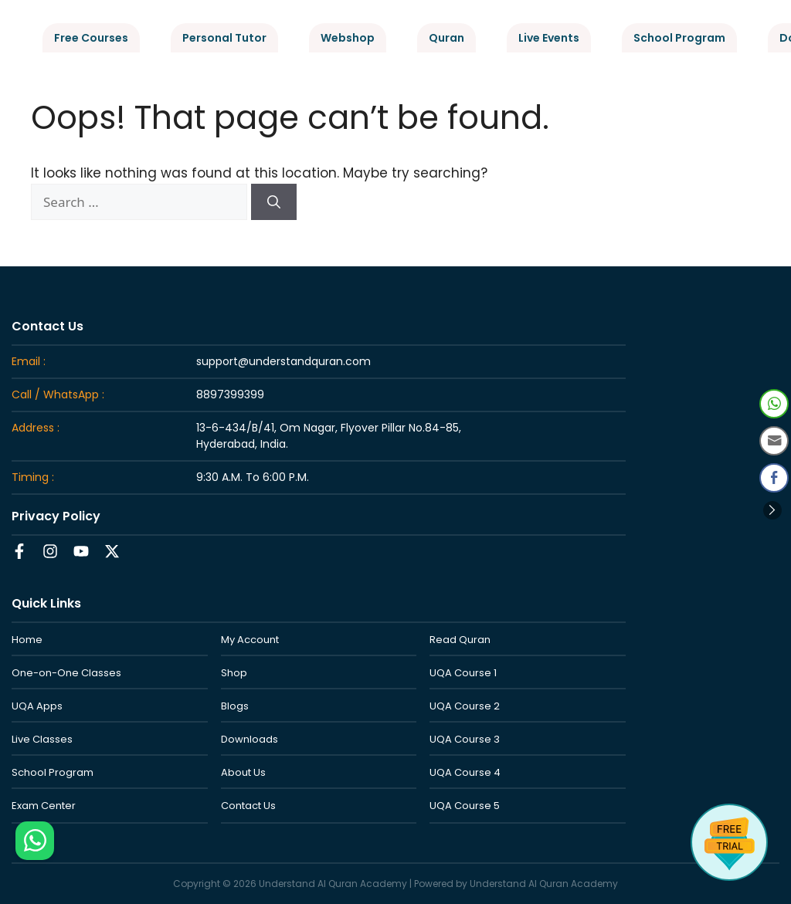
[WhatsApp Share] (774, 403)
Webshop (348, 38)
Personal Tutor (224, 38)
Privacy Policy (56, 516)
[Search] (274, 202)
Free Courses (91, 38)
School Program (679, 38)
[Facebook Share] (774, 478)
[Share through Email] (774, 440)
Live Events (548, 38)
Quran (446, 38)
